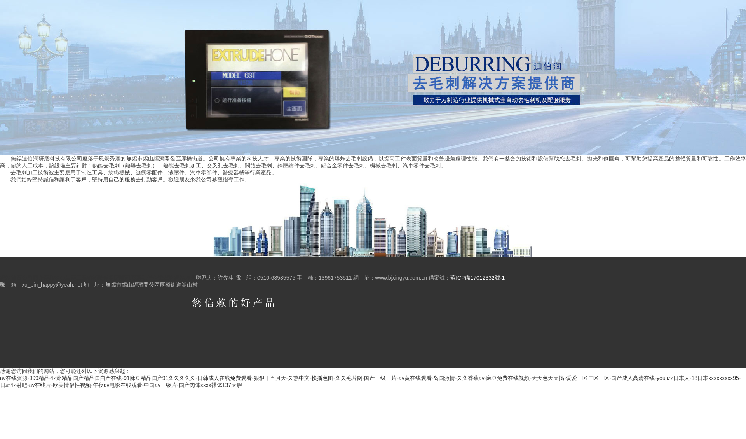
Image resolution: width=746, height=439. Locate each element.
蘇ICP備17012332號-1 (477, 278)
